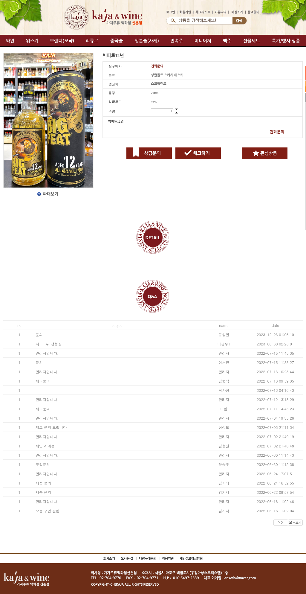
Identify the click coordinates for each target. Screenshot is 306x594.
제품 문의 (43, 482)
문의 (39, 334)
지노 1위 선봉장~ (50, 343)
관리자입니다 (46, 436)
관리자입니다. (47, 353)
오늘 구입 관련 (47, 510)
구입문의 (43, 464)
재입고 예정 (45, 445)
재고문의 (43, 380)
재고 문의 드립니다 (51, 427)
